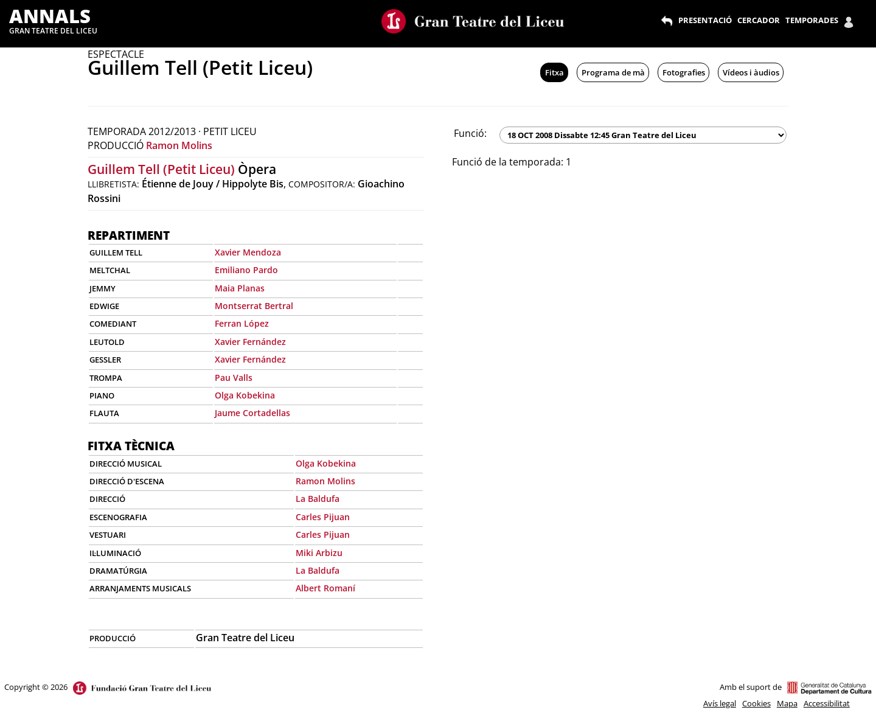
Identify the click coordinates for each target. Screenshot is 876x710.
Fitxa (554, 72)
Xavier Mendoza (248, 252)
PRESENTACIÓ (705, 20)
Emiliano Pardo (246, 270)
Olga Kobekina (245, 395)
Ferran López (242, 323)
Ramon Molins (179, 145)
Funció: (470, 133)
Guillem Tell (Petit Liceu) (161, 169)
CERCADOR (758, 20)
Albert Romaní (325, 588)
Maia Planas (240, 288)
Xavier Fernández (250, 341)
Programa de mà (613, 72)
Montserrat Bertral (254, 305)
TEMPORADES (811, 20)
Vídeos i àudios (751, 72)
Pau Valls (233, 377)
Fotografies (683, 72)
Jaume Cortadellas (252, 413)
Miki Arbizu (319, 553)
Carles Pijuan (323, 517)
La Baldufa (317, 498)
